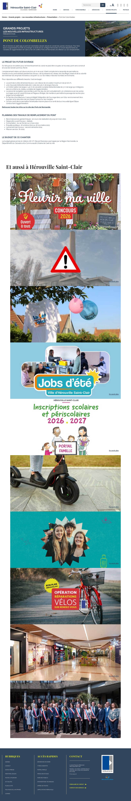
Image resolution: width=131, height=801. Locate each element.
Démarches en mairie (43, 762)
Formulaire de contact (78, 784)
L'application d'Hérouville (45, 789)
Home (4, 17)
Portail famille (42, 769)
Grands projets (14, 17)
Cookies (7, 793)
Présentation (52, 17)
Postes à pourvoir (11, 777)
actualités (8, 781)
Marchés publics (42, 777)
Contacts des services (78, 787)
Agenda (7, 762)
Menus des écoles (43, 773)
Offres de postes (42, 785)
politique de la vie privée (13, 789)
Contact (8, 766)
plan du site (9, 785)
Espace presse (9, 769)
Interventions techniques (45, 781)
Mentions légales (10, 773)
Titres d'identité (42, 766)
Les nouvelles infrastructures (33, 17)
